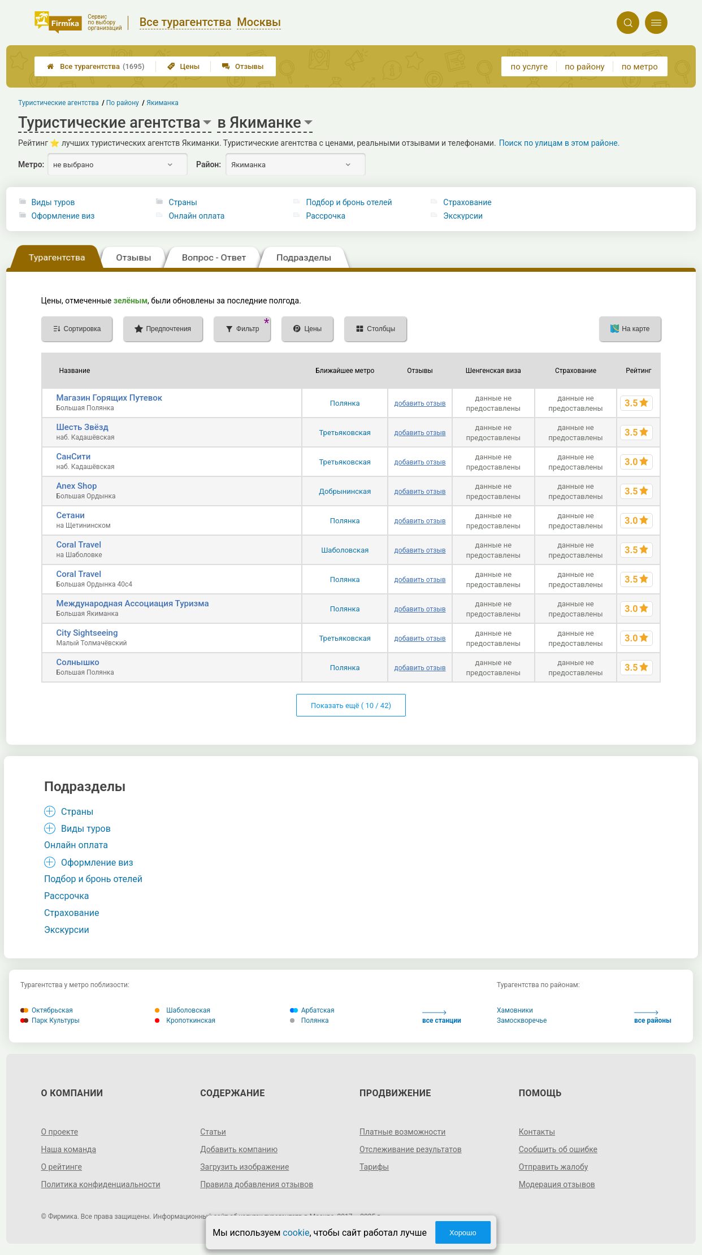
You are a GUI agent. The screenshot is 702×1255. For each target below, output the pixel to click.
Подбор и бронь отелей (349, 202)
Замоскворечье (522, 1020)
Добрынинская (345, 491)
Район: (208, 164)
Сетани (71, 515)
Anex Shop (77, 486)
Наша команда (69, 1149)
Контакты (537, 1131)
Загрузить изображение (244, 1166)
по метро (640, 67)
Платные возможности (402, 1131)
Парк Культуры (50, 1020)
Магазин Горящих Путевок (110, 398)
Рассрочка (325, 216)
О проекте (60, 1131)
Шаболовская (345, 550)
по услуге (529, 67)
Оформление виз (63, 216)
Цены (183, 66)
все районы (652, 1017)
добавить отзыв (420, 403)
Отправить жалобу (553, 1166)
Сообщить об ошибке (558, 1149)
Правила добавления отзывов (256, 1184)
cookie (296, 1232)
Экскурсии (463, 216)
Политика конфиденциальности (101, 1184)
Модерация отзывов (557, 1184)
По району (122, 103)
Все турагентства (95, 66)
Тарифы (374, 1166)
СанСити (74, 456)
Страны (182, 202)
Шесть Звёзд (83, 427)
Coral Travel (79, 545)
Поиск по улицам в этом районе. (559, 142)
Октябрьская (46, 1010)
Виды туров (53, 202)
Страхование (467, 202)
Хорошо (462, 1232)
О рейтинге (62, 1166)
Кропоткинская (185, 1020)
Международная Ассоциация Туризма (133, 603)
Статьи (213, 1131)
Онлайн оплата (196, 216)
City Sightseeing (87, 633)
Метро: (31, 164)
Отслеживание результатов (410, 1149)
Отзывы (242, 66)
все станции (441, 1017)
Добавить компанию (239, 1149)
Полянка (345, 403)
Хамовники (515, 1010)
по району (584, 67)
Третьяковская (345, 432)
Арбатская (312, 1010)
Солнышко (78, 662)
